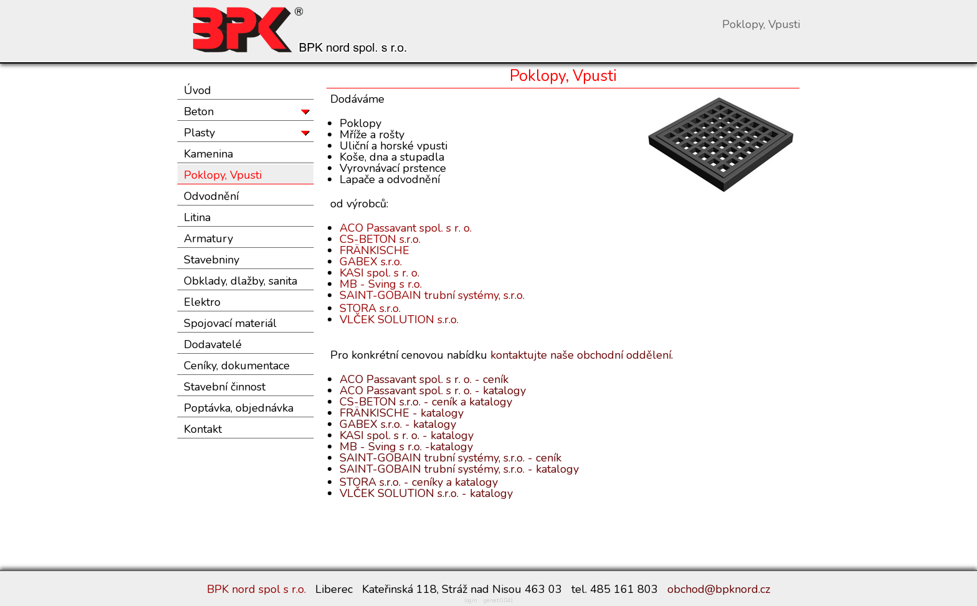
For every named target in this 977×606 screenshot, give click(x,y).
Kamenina (208, 153)
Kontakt (203, 429)
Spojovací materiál (230, 323)
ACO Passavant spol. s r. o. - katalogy (433, 390)
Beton (199, 111)
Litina (197, 217)
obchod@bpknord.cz (718, 589)
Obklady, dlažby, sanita (240, 280)
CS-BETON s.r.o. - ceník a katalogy (426, 401)
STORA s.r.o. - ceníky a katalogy (419, 482)
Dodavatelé (213, 344)
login (470, 600)
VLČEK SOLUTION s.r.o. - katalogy (426, 493)
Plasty (199, 132)
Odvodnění (211, 196)
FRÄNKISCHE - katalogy (402, 412)
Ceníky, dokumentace (237, 365)
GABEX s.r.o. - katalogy (398, 424)
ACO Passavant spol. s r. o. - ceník (424, 379)
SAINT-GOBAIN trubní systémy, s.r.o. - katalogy (459, 469)
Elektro (202, 302)
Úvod (197, 90)
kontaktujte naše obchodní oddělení (580, 355)
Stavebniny (211, 259)
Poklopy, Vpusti (223, 175)
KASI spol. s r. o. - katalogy (407, 435)
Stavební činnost (224, 386)
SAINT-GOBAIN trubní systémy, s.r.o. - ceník (450, 457)
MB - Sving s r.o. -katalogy (406, 446)
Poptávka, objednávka (238, 407)
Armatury (208, 238)
